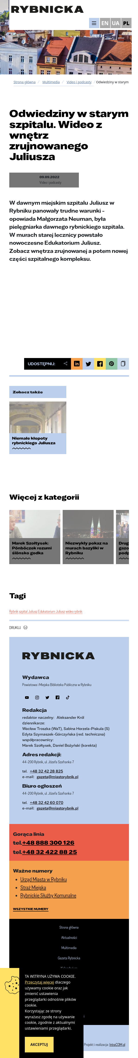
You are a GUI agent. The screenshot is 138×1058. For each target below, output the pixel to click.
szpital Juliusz (28, 611)
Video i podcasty (79, 82)
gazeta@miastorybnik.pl (57, 776)
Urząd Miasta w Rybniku (43, 879)
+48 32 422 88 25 (49, 852)
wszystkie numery (30, 909)
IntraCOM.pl (117, 1044)
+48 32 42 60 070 (46, 802)
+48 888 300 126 (48, 842)
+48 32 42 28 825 (46, 771)
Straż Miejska (33, 887)
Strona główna (25, 82)
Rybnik (13, 611)
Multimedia (51, 82)
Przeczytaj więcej (39, 982)
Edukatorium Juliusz (51, 611)
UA (115, 23)
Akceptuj (39, 1044)
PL (126, 23)
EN (105, 23)
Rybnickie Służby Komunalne (48, 895)
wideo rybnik (74, 611)
